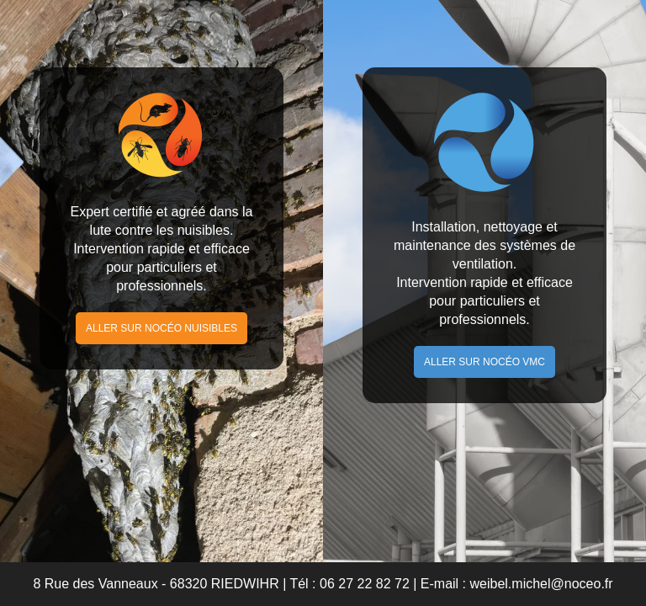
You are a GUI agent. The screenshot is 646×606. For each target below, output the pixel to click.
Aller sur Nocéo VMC (484, 362)
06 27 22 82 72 (365, 584)
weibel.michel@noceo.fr (541, 584)
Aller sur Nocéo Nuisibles (161, 328)
